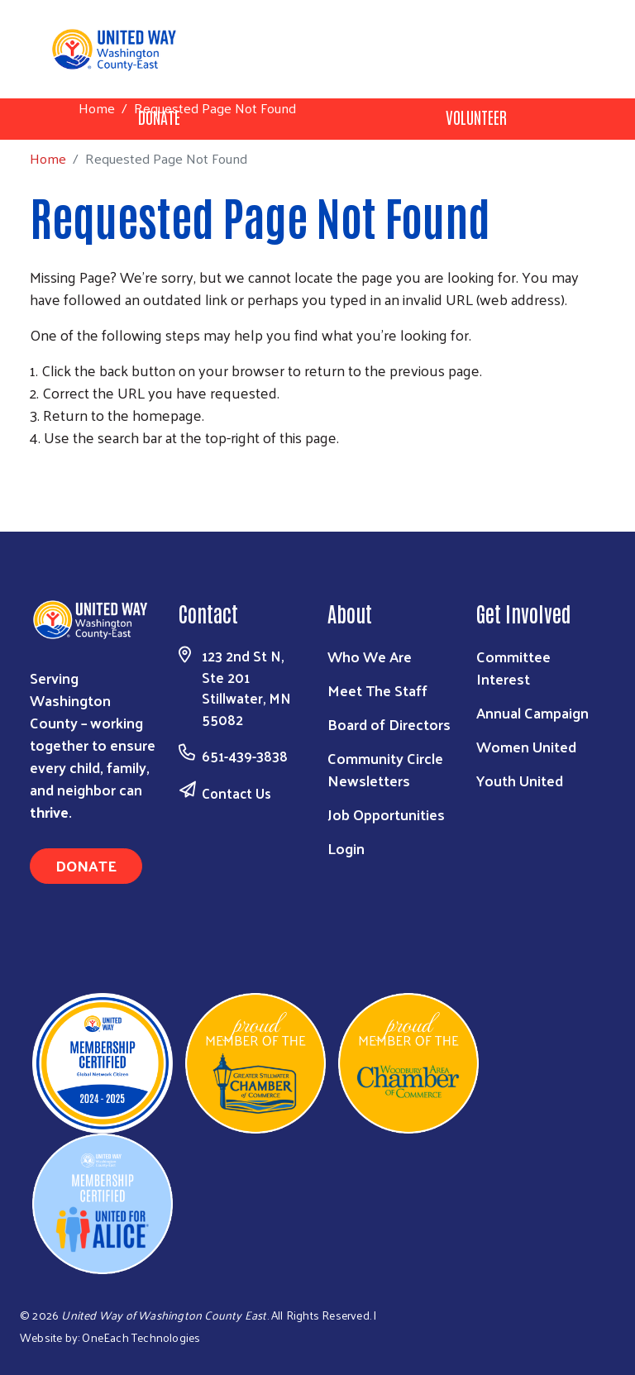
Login (346, 848)
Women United (526, 746)
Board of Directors (389, 724)
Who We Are (369, 656)
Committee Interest (513, 667)
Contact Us (236, 793)
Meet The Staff (377, 690)
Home (97, 108)
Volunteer (476, 116)
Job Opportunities (386, 814)
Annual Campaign (532, 712)
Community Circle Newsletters (385, 769)
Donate (86, 865)
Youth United (519, 780)
